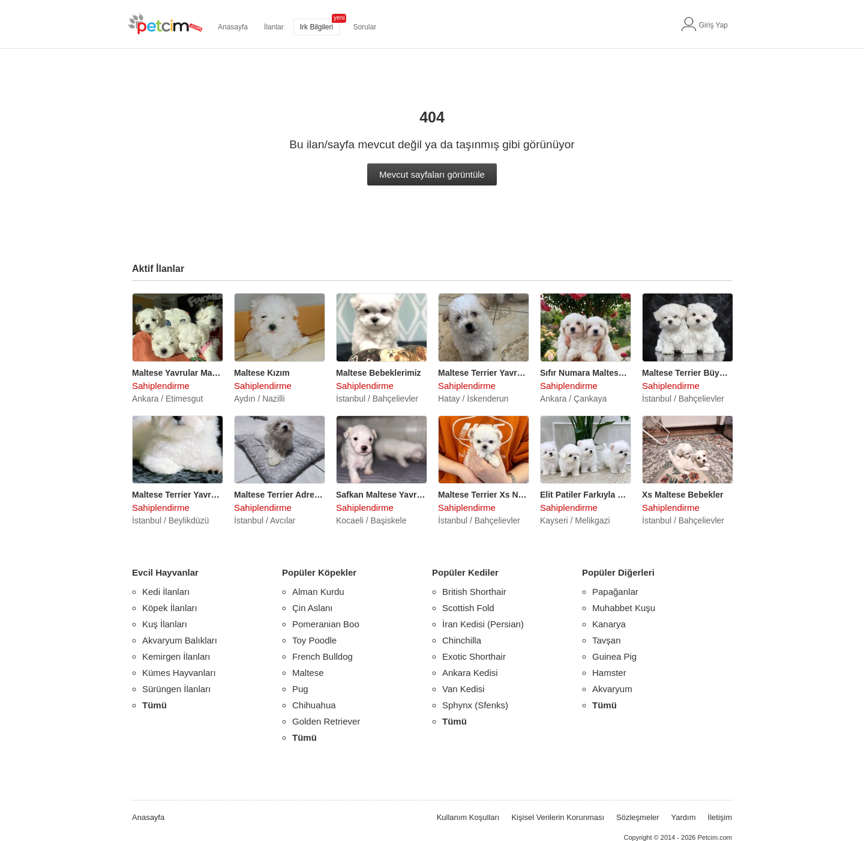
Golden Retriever (326, 721)
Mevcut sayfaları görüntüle (432, 174)
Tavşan (606, 640)
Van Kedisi (463, 689)
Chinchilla (461, 640)
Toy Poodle (314, 640)
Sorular (364, 27)
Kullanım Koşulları (468, 817)
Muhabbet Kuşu (623, 608)
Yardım (683, 817)
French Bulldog (322, 656)
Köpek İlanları (169, 608)
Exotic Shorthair (474, 656)
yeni (339, 17)
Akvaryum (612, 689)
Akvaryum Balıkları (179, 640)
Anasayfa (233, 27)
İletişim (720, 817)
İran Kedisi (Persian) (483, 624)
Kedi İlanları (166, 591)
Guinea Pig (614, 656)
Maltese (308, 673)
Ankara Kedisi (470, 673)
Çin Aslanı (312, 608)
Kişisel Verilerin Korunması (557, 817)
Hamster (609, 673)
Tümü (154, 705)
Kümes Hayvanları (179, 673)
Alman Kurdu (318, 591)
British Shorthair (474, 591)
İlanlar (274, 27)
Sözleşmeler (637, 817)
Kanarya (609, 624)
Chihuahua (314, 705)
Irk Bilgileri (316, 27)
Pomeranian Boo (325, 624)
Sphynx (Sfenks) (475, 705)
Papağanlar (615, 591)
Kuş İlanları (164, 624)
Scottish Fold (468, 608)
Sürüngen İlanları (176, 689)
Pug (300, 689)
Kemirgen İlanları (176, 656)
